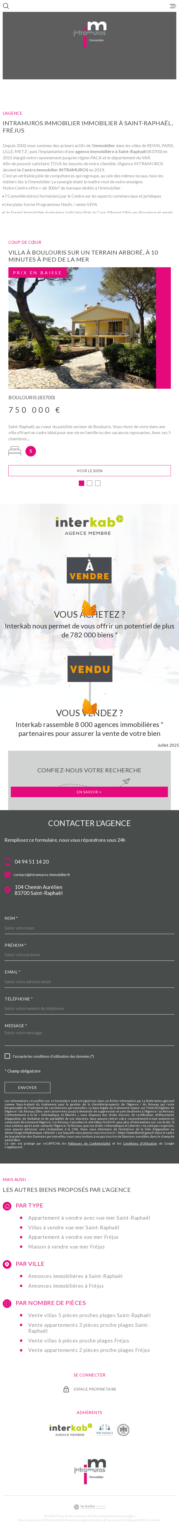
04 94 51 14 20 (32, 863)
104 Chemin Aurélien (39, 891)
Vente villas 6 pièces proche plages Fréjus (78, 1342)
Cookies (155, 1521)
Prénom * (15, 946)
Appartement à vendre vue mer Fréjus (73, 1238)
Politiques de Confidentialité (89, 1145)
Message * (16, 1026)
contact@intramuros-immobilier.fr (42, 876)
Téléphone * (19, 1000)
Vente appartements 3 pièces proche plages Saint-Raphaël (88, 1329)
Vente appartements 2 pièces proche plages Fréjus (89, 1351)
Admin (98, 1521)
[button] (81, 484)
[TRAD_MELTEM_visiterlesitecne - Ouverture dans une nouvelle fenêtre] (123, 1431)
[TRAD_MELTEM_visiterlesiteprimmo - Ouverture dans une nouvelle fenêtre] (105, 1431)
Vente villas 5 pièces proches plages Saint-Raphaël (89, 1317)
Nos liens (113, 1521)
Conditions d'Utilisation (140, 1145)
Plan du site (53, 1521)
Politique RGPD (134, 1521)
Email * (13, 973)
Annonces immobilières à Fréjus (66, 1287)
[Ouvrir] (6, 6)
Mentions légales (77, 1521)
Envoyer (27, 1089)
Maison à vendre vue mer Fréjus (66, 1248)
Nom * (11, 919)
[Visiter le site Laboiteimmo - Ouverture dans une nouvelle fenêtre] (89, 1508)
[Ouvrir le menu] (173, 6)
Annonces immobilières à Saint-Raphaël (75, 1277)
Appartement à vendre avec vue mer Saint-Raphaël (89, 1219)
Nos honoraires (30, 1521)
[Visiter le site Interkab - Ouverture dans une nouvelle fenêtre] (71, 1431)
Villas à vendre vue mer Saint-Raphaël (73, 1229)
